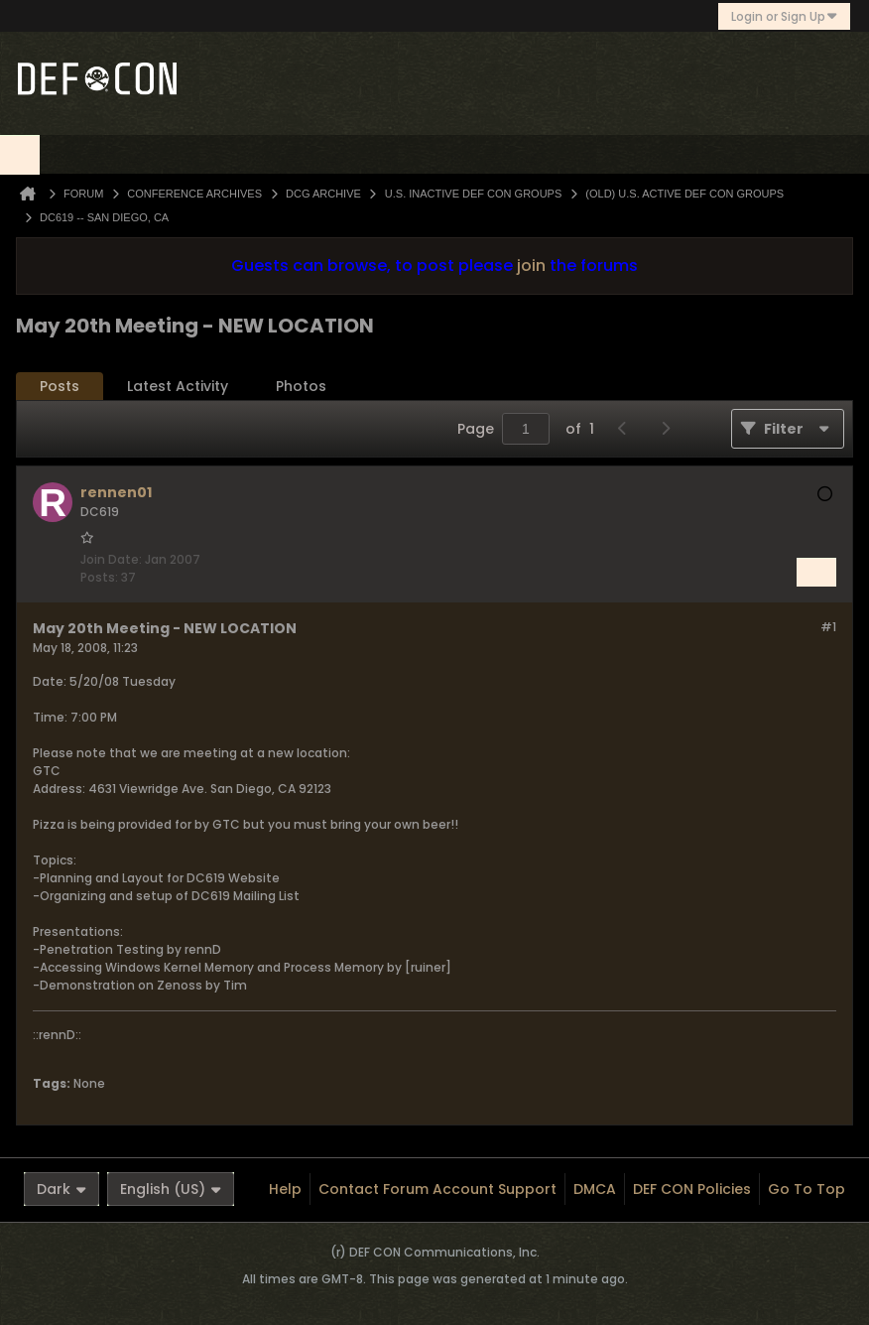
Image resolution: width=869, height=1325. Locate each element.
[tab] (59, 386)
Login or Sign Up (784, 16)
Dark (61, 1189)
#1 (828, 626)
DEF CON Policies (692, 1189)
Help (285, 1189)
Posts (59, 386)
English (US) (170, 1189)
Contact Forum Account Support (437, 1189)
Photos (301, 386)
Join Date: (111, 559)
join (531, 265)
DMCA (594, 1189)
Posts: (99, 577)
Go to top (806, 1189)
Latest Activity (177, 386)
